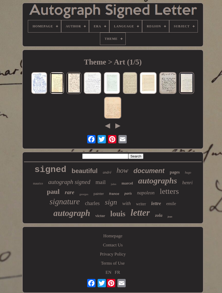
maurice (38, 183)
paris (128, 193)
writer (141, 204)
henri (187, 182)
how (122, 170)
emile (171, 203)
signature (64, 201)
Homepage (113, 235)
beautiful (85, 170)
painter (98, 194)
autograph (71, 213)
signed (50, 170)
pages (175, 172)
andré (107, 172)
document (149, 170)
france (114, 194)
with (126, 203)
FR (117, 272)
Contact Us (113, 245)
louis (117, 213)
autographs (157, 180)
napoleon (146, 192)
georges (83, 194)
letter (140, 213)
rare (69, 192)
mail (101, 182)
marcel (127, 183)
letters (169, 191)
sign (111, 202)
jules (113, 184)
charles (92, 203)
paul (53, 191)
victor (100, 216)
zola (158, 215)
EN (108, 272)
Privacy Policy (113, 254)
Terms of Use (113, 263)
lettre (156, 203)
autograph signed (69, 182)
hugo (188, 172)
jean (170, 216)
